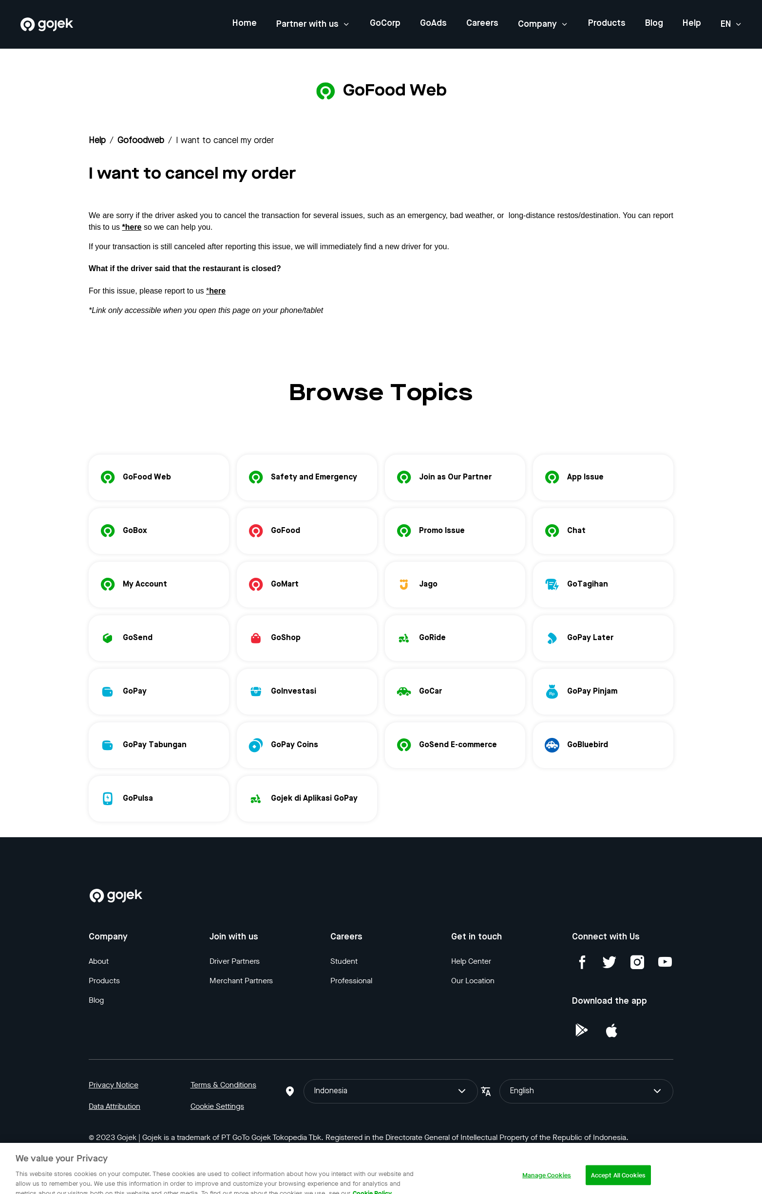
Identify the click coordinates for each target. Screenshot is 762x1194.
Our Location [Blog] (473, 980)
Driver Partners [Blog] (235, 961)
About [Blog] (99, 961)
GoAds (433, 23)
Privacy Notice (113, 1085)
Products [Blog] (104, 980)
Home (244, 23)
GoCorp (385, 23)
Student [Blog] (344, 961)
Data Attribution (114, 1106)
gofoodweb (140, 140)
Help (692, 23)
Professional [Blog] (351, 980)
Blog (654, 23)
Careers (482, 23)
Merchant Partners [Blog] (241, 980)
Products (607, 23)
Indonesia (390, 1091)
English (586, 1091)
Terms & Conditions (223, 1085)
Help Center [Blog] (471, 961)
